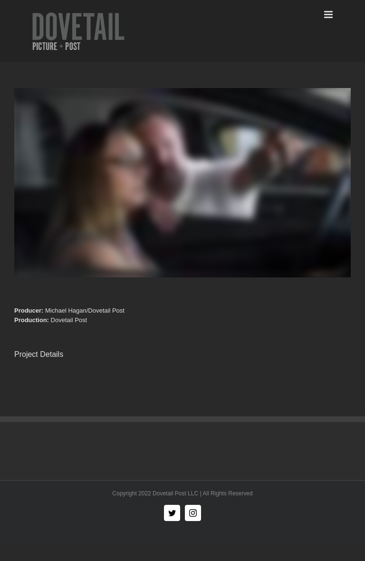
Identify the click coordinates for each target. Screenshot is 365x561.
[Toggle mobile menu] (329, 15)
